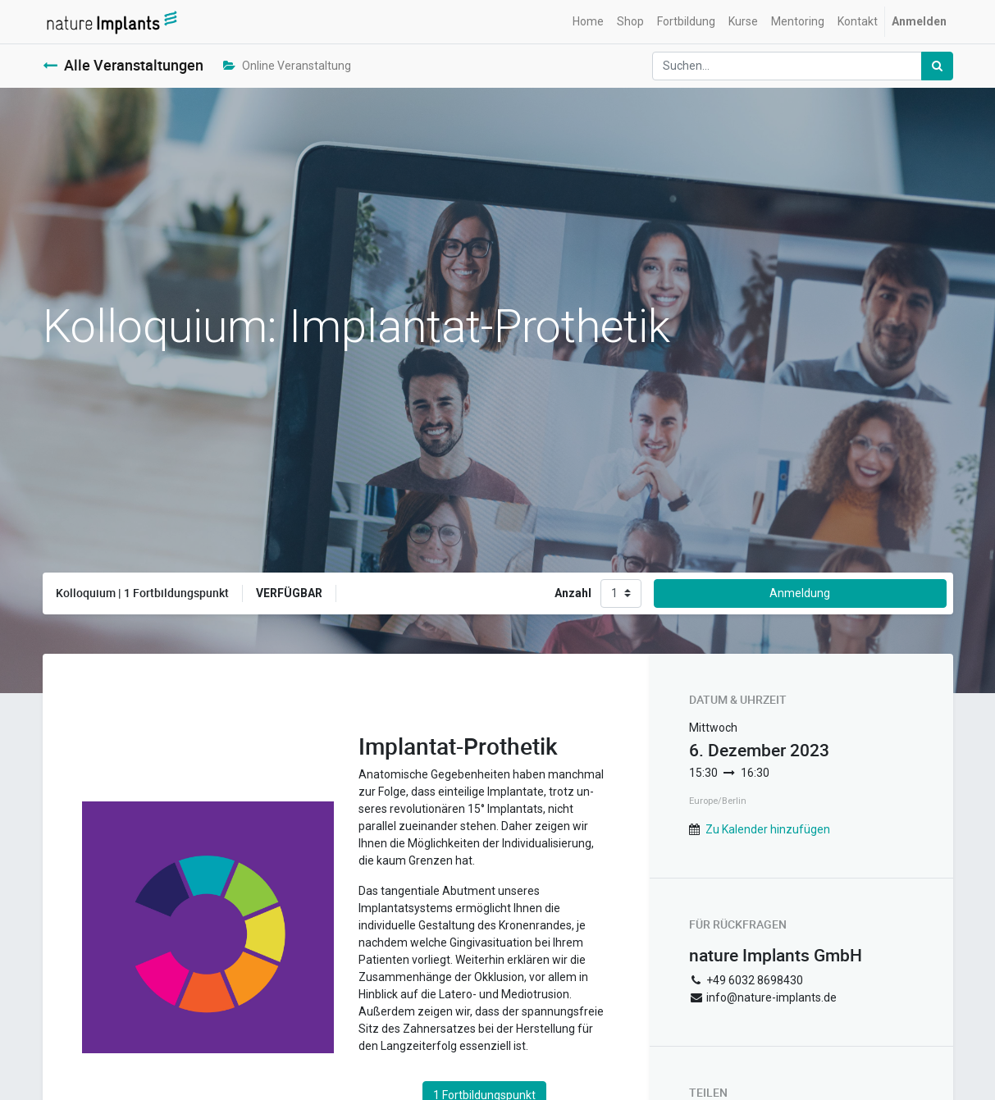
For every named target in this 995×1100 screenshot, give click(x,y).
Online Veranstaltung (287, 65)
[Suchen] (937, 66)
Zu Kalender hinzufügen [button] (767, 829)
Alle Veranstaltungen (123, 65)
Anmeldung (799, 593)
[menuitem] (588, 22)
